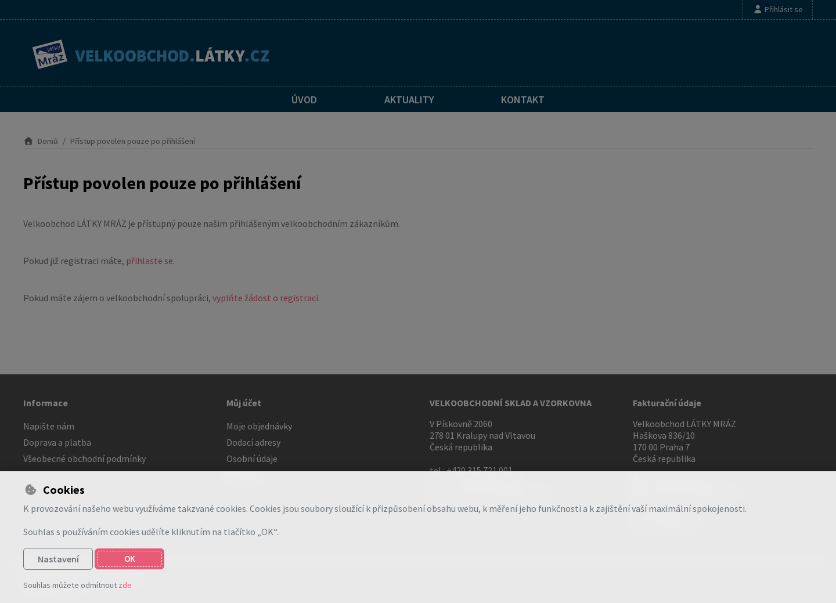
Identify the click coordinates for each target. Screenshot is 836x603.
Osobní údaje (252, 458)
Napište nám (48, 426)
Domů (40, 141)
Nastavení (58, 559)
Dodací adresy (253, 442)
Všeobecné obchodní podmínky (84, 458)
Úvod (304, 99)
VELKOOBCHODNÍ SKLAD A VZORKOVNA (511, 403)
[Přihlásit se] (777, 9)
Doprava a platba (57, 442)
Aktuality (409, 99)
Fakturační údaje (667, 403)
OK (129, 558)
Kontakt (523, 99)
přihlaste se (149, 260)
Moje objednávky (259, 426)
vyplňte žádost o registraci (265, 298)
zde (125, 585)
